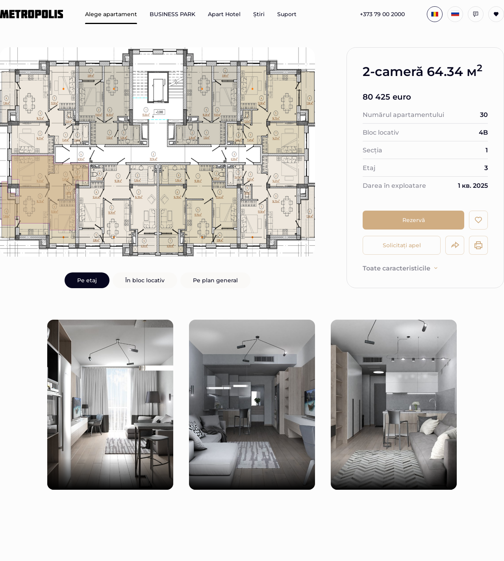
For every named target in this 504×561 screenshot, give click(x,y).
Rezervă (413, 220)
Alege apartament (111, 14)
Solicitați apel (402, 245)
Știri (259, 14)
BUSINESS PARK (172, 14)
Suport (286, 14)
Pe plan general (215, 280)
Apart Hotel (224, 14)
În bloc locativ (145, 280)
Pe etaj (87, 280)
